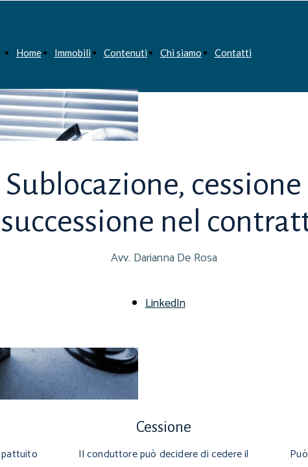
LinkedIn (165, 303)
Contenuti (125, 52)
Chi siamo (181, 52)
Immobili (72, 52)
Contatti (233, 52)
